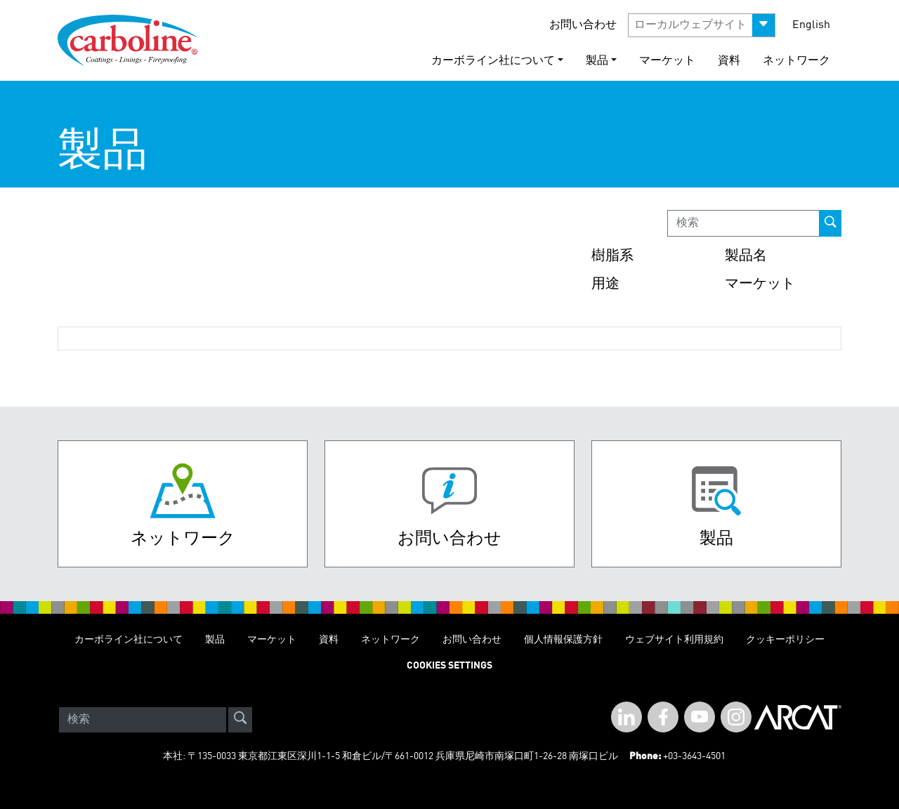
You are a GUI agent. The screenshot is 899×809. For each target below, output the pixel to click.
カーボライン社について (128, 640)
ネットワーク (796, 61)
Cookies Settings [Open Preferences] (449, 666)
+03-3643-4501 (694, 756)
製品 (215, 640)
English (811, 25)
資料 (729, 61)
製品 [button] (597, 61)
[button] (701, 25)
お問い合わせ (583, 25)
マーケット (667, 61)
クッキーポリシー (785, 640)
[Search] (143, 720)
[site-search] (240, 720)
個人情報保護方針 (563, 640)
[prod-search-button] (830, 223)
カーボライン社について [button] (493, 61)
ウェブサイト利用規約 (674, 640)
